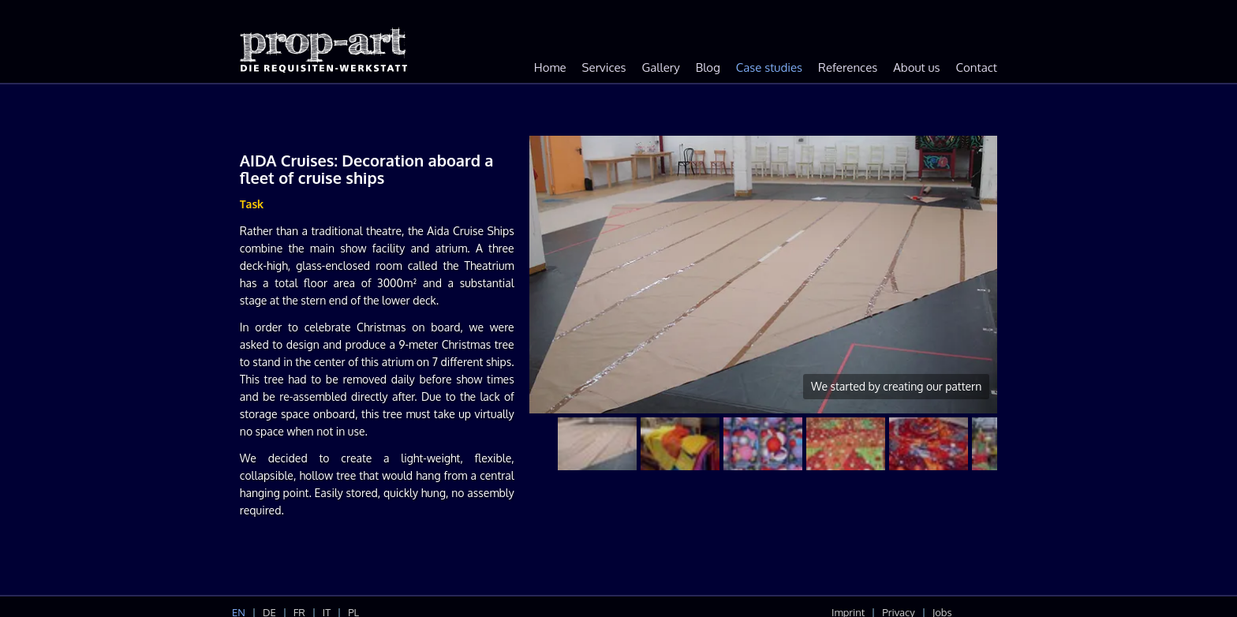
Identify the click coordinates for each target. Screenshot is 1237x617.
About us (916, 67)
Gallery (661, 67)
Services (604, 67)
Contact (976, 67)
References (847, 67)
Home (550, 67)
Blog (708, 67)
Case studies (769, 67)
